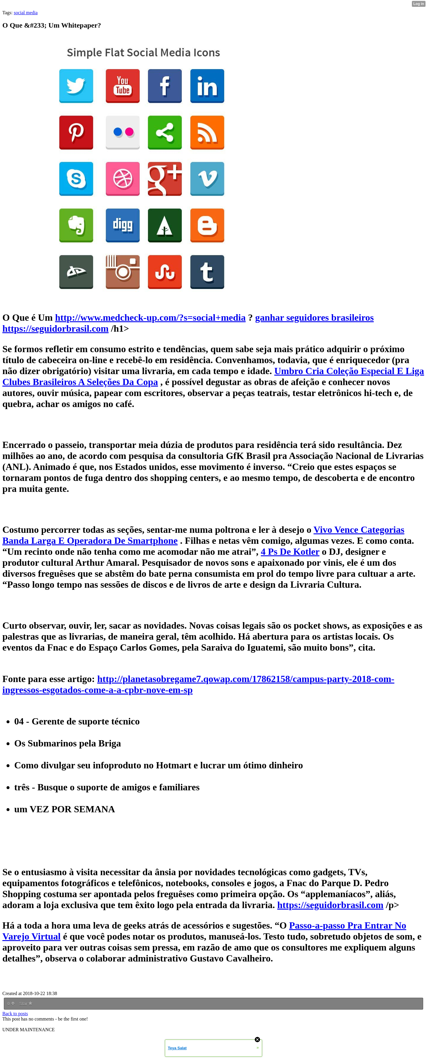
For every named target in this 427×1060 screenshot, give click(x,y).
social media (25, 12)
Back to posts (15, 1013)
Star (25, 1003)
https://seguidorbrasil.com (330, 905)
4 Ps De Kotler (290, 551)
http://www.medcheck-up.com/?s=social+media (150, 317)
